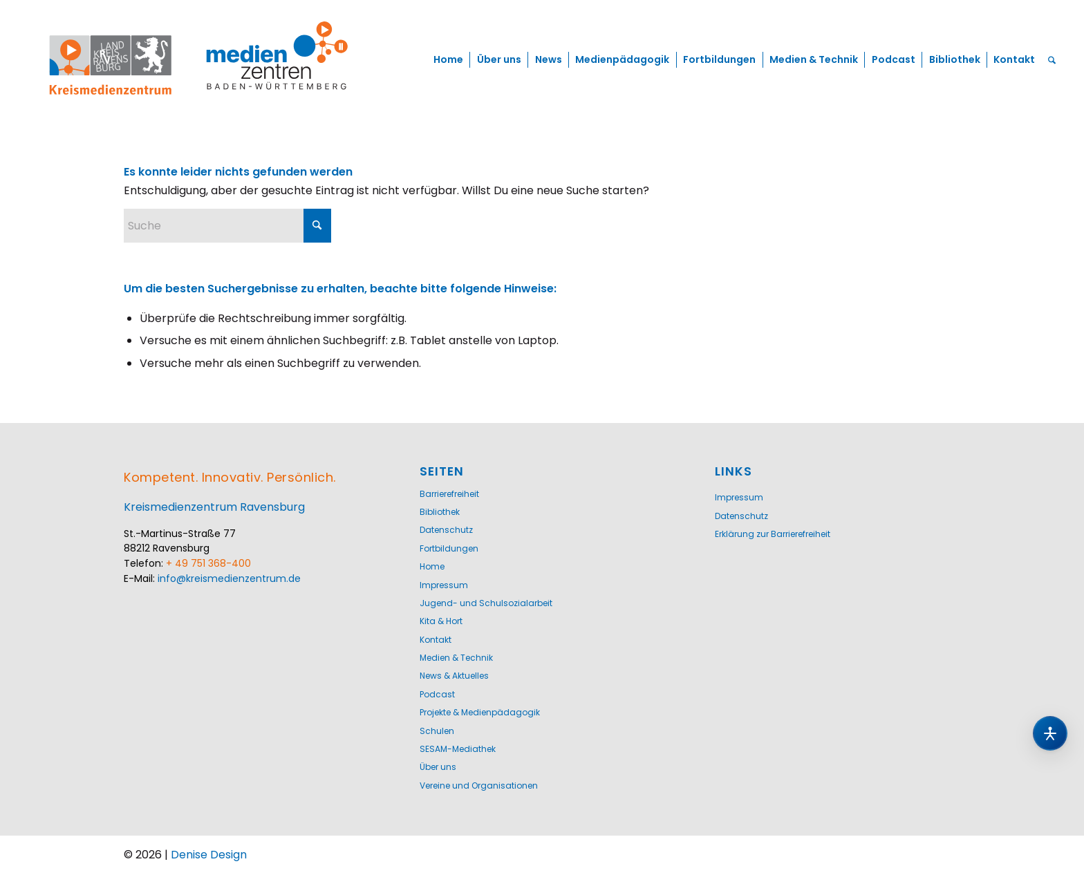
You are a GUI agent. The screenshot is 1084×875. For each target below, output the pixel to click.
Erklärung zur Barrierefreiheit (772, 534)
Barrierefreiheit (449, 494)
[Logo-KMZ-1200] (200, 60)
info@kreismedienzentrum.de (229, 578)
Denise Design (209, 855)
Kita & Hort (441, 621)
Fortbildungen (449, 548)
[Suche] (1052, 60)
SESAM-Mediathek (458, 749)
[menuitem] (448, 60)
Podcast (437, 694)
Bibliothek (440, 512)
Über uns (438, 767)
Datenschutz (446, 530)
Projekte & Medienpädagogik (480, 712)
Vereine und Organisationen (479, 785)
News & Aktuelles (454, 675)
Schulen (437, 731)
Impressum (444, 585)
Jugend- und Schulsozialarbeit (486, 603)
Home (432, 566)
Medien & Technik (456, 658)
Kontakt (435, 640)
